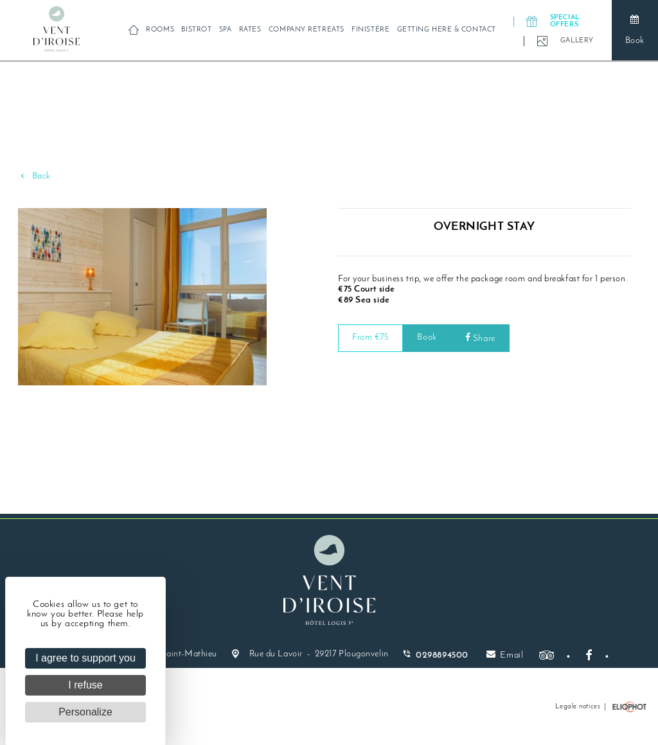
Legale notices (577, 706)
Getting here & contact (446, 29)
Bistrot (196, 29)
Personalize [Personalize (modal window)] (85, 711)
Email (504, 654)
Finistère (370, 29)
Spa (225, 29)
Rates (250, 29)
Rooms (160, 29)
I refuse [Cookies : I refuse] (85, 684)
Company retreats (306, 29)
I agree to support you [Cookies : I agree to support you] (85, 658)
